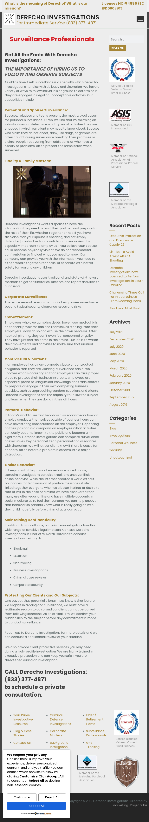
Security (115, 450)
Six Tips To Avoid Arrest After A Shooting (121, 256)
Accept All (36, 806)
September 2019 (121, 397)
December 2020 (121, 339)
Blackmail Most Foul (124, 308)
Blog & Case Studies (22, 733)
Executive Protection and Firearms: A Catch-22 (125, 240)
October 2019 (119, 390)
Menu (140, 19)
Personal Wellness (123, 443)
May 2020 (116, 361)
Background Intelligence (59, 744)
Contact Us (22, 742)
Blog (112, 428)
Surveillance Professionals (96, 733)
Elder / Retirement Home (95, 719)
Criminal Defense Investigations (60, 719)
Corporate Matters (58, 733)
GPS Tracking (93, 744)
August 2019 (118, 404)
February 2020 (120, 375)
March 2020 (118, 368)
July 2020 (116, 346)
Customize (22, 797)
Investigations (120, 435)
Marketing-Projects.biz (130, 805)
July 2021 (116, 332)
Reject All (52, 797)
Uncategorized (120, 457)
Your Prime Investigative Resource (23, 719)
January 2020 (119, 383)
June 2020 (117, 354)
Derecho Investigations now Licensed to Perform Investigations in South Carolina (126, 276)
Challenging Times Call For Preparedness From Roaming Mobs (126, 296)
